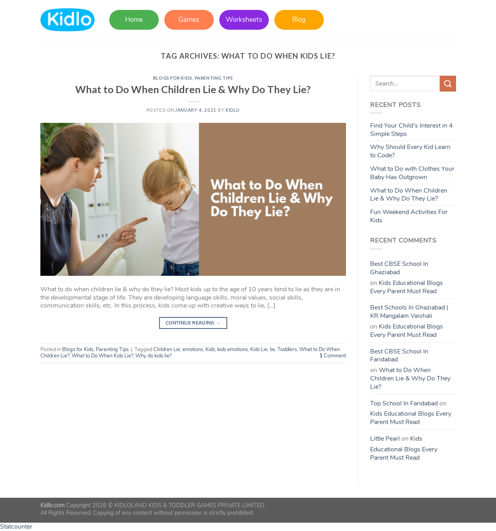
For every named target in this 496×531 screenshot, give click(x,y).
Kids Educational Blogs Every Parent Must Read (406, 287)
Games (189, 19)
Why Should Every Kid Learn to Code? (410, 151)
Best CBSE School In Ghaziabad (399, 268)
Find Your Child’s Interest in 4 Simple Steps (411, 129)
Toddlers (287, 349)
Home (134, 19)
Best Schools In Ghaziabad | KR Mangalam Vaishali (409, 311)
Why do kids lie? (153, 355)
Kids (210, 349)
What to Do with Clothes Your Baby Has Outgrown (412, 172)
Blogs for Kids (172, 77)
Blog (299, 19)
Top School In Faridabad (404, 403)
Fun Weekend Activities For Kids (409, 216)
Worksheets (244, 19)
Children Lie (166, 349)
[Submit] (448, 83)
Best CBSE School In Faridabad (399, 355)
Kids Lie (259, 349)
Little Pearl (385, 438)
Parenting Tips (214, 77)
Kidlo (233, 110)
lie (272, 349)
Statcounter (16, 526)
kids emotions (232, 349)
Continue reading (193, 323)
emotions (192, 349)
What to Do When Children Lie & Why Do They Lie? (193, 89)
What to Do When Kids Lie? (102, 355)
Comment (332, 355)
